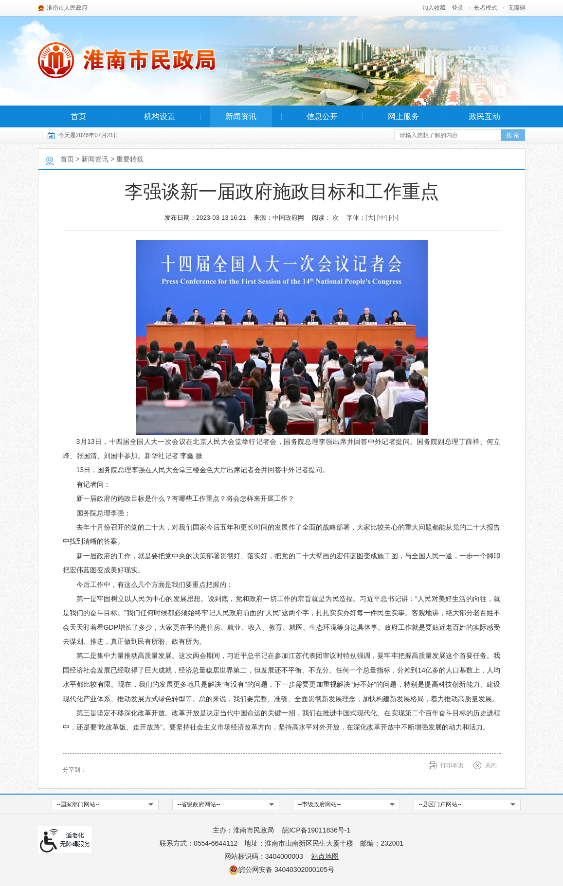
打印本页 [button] (452, 765)
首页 (78, 116)
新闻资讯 (240, 116)
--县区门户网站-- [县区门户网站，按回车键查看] (440, 804)
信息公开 (322, 116)
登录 (457, 7)
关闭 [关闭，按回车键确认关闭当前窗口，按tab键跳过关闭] (491, 765)
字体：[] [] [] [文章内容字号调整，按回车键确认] (372, 217)
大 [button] (370, 217)
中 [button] (382, 217)
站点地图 (325, 856)
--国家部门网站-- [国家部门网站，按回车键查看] (78, 804)
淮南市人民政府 (67, 7)
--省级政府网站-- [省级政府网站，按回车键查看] (199, 804)
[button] (483, 7)
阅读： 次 (325, 217)
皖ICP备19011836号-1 (316, 830)
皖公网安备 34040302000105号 (281, 869)
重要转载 (130, 159)
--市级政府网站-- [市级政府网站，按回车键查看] (319, 804)
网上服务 (403, 116)
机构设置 (159, 116)
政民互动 (484, 116)
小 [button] (393, 217)
